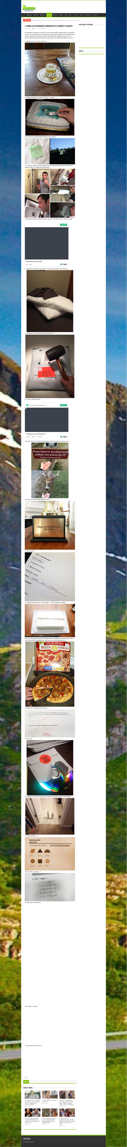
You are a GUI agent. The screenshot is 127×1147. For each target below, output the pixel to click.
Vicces (95, 15)
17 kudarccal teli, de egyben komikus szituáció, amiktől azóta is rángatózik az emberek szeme (32, 1102)
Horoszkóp (68, 15)
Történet (89, 15)
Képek (49, 15)
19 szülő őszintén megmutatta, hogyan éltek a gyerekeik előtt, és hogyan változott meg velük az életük (67, 1121)
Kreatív (75, 15)
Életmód (43, 15)
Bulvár (55, 15)
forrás (26, 1077)
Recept (82, 15)
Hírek (61, 15)
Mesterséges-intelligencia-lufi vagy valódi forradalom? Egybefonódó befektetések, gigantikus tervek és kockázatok (56, 20)
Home (24, 14)
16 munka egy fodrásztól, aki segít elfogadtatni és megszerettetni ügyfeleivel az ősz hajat (32, 1120)
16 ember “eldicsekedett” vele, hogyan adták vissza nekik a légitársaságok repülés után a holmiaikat (66, 1102)
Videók (29, 15)
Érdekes (36, 15)
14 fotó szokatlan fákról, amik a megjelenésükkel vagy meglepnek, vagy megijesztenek (49, 1120)
